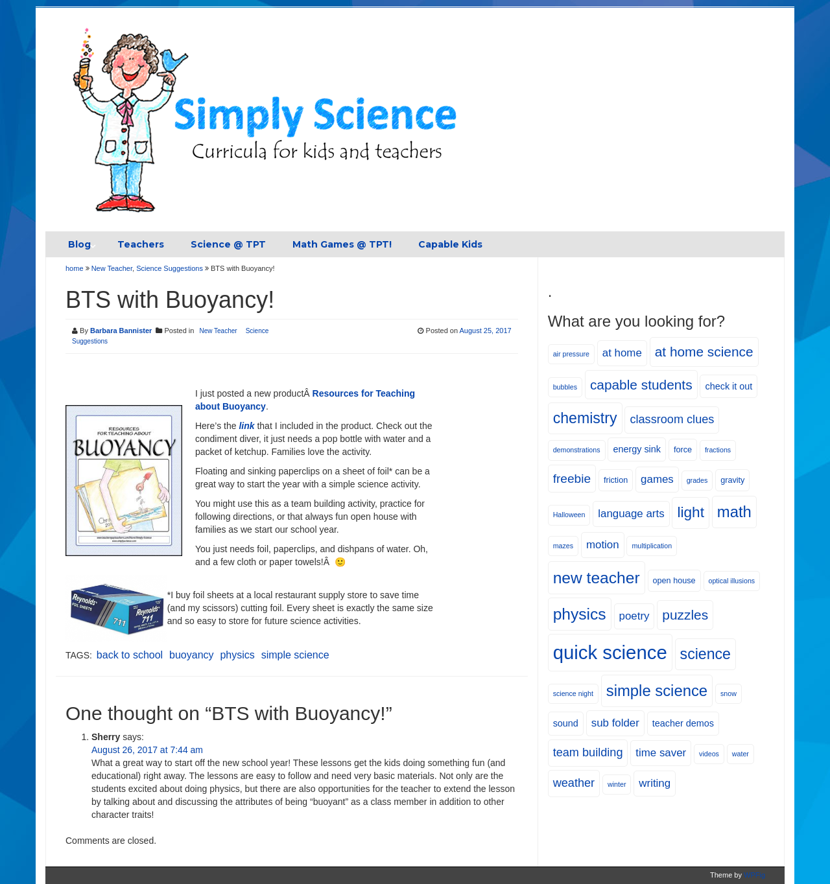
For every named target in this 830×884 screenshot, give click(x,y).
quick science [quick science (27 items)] (610, 652)
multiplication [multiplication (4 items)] (652, 546)
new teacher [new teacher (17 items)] (596, 578)
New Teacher (111, 268)
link (246, 426)
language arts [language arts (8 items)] (631, 513)
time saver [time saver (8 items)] (660, 753)
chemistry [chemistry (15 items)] (585, 418)
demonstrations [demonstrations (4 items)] (576, 450)
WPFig (754, 875)
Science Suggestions (169, 268)
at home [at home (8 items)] (622, 353)
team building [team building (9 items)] (588, 752)
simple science (295, 654)
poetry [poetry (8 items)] (634, 616)
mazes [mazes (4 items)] (563, 546)
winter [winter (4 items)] (617, 784)
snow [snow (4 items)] (728, 693)
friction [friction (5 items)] (616, 480)
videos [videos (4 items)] (709, 754)
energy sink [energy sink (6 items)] (637, 449)
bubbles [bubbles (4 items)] (565, 387)
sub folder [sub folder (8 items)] (615, 723)
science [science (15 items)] (705, 654)
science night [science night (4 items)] (573, 693)
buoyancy (191, 654)
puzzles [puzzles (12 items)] (685, 614)
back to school (130, 654)
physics (237, 654)
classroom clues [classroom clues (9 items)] (672, 419)
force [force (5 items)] (683, 449)
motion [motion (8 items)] (602, 545)
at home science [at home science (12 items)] (704, 351)
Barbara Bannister (121, 330)
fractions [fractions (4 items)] (718, 450)
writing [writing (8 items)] (654, 783)
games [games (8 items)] (657, 479)
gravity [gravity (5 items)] (732, 480)
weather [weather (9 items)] (574, 782)
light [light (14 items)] (690, 512)
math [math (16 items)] (734, 511)
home (75, 268)
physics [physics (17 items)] (579, 614)
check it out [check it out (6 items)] (728, 386)
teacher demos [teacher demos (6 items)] (683, 723)
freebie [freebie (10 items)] (572, 478)
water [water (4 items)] (740, 754)
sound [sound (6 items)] (565, 723)
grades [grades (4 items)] (697, 480)
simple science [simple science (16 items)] (656, 690)
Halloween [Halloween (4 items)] (569, 514)
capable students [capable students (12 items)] (641, 384)
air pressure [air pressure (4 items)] (571, 354)
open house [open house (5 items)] (674, 580)
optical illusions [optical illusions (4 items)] (732, 581)
